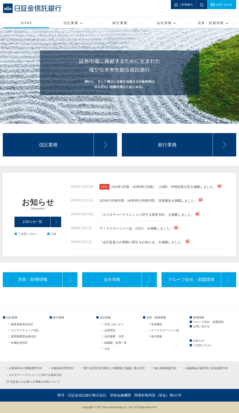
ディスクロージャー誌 (165, 330)
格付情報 (156, 336)
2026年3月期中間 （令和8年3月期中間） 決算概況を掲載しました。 (148, 200)
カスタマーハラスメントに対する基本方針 (35, 375)
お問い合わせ (201, 326)
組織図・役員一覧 (115, 342)
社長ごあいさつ (114, 324)
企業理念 (110, 330)
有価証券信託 (19, 342)
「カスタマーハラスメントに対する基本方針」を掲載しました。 (146, 214)
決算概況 (156, 324)
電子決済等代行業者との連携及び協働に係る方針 (114, 368)
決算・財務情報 (32, 279)
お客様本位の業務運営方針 (25, 368)
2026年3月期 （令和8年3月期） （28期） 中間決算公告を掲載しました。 (163, 187)
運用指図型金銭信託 (23, 336)
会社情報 (112, 279)
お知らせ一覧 (32, 221)
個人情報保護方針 (165, 368)
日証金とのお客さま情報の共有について (35, 381)
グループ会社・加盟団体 (191, 279)
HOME (26, 23)
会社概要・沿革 (114, 336)
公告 (53, 234)
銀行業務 (119, 23)
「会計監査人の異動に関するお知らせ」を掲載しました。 (141, 242)
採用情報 (198, 317)
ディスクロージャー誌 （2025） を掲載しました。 (136, 228)
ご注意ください (28, 234)
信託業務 (48, 144)
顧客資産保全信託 (22, 324)
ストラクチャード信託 (25, 330)
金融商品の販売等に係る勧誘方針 (207, 368)
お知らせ (198, 340)
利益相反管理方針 (63, 368)
